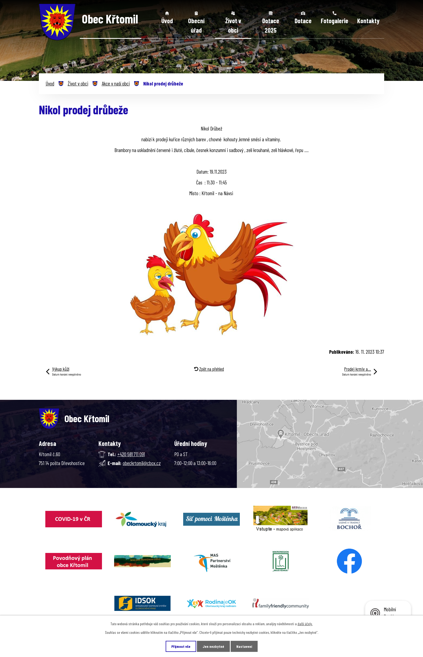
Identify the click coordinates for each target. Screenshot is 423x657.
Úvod (167, 21)
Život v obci (233, 25)
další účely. (305, 623)
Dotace (303, 21)
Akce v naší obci (116, 83)
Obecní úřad (196, 25)
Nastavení (244, 646)
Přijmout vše (180, 646)
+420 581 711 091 (131, 454)
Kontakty (368, 21)
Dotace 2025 (270, 25)
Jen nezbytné (213, 646)
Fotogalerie (334, 21)
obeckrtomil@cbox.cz (142, 463)
